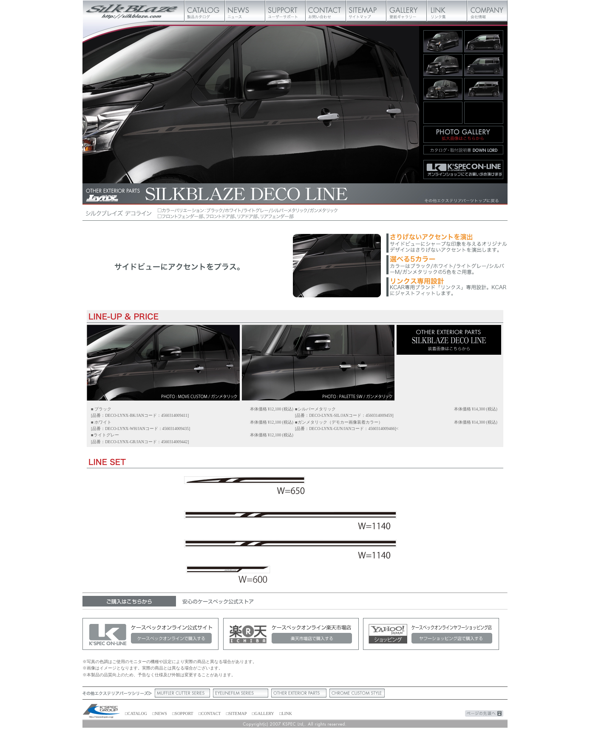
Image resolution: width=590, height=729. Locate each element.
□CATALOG (136, 713)
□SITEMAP (236, 713)
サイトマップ (366, 10)
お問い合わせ (326, 10)
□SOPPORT (182, 713)
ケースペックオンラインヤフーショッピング (431, 634)
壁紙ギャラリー (406, 10)
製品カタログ (204, 10)
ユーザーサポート (285, 10)
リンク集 (447, 10)
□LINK (285, 713)
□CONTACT (210, 713)
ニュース (245, 10)
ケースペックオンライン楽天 (291, 634)
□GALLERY (263, 713)
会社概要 (487, 10)
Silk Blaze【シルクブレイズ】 (133, 10)
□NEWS (159, 713)
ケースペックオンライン (150, 634)
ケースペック (101, 711)
